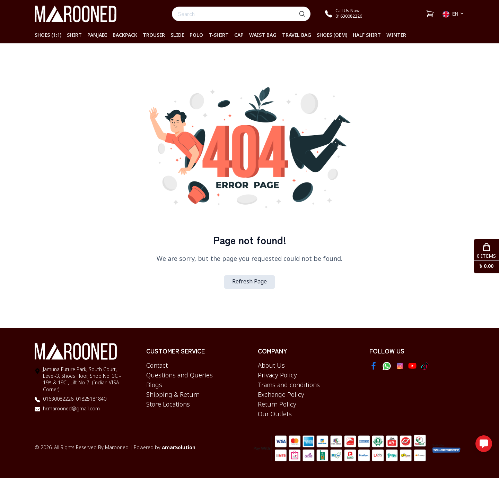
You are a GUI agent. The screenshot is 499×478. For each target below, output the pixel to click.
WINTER (396, 35)
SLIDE (177, 35)
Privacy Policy (277, 376)
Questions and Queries (179, 376)
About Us (271, 366)
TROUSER (154, 35)
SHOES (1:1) (48, 35)
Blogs (154, 385)
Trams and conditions (289, 385)
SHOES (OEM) (332, 35)
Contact (157, 366)
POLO (196, 35)
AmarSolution (178, 448)
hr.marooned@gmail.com (71, 409)
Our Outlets (275, 414)
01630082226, (59, 399)
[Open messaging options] (483, 443)
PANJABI (97, 35)
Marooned (117, 448)
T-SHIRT (219, 35)
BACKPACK (125, 35)
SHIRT (74, 35)
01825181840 (90, 399)
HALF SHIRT (367, 35)
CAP (239, 35)
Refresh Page (249, 282)
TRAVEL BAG (296, 35)
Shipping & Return (173, 395)
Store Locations (168, 405)
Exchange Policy (281, 395)
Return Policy (277, 405)
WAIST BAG (263, 35)
